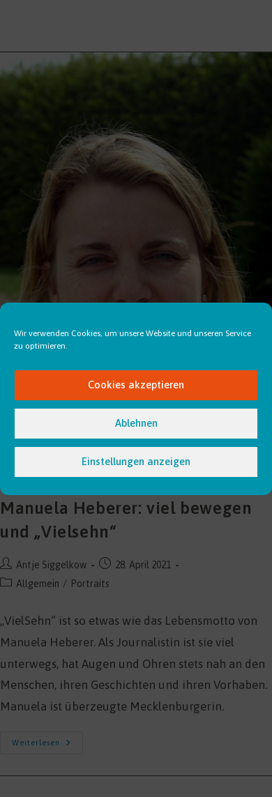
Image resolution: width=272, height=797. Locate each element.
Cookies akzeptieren (136, 384)
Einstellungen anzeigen (136, 461)
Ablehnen (136, 423)
